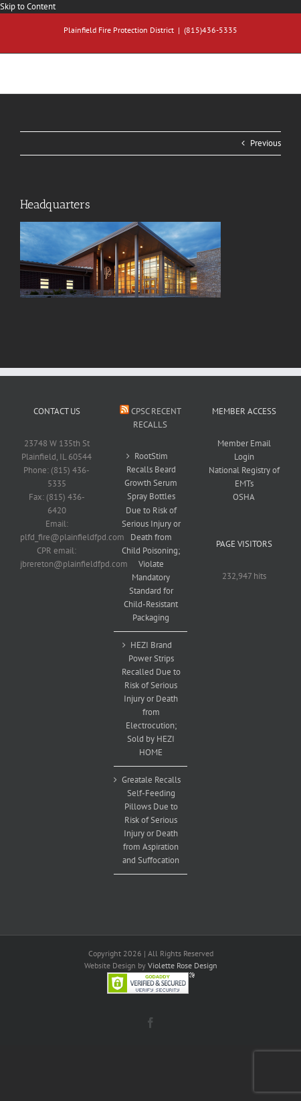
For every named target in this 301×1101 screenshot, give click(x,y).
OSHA (244, 497)
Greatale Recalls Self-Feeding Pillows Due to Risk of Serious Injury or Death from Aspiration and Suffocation (151, 820)
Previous (265, 143)
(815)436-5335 (210, 30)
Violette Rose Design (182, 965)
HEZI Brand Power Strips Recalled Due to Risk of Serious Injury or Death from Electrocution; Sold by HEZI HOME (151, 698)
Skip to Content (28, 6)
